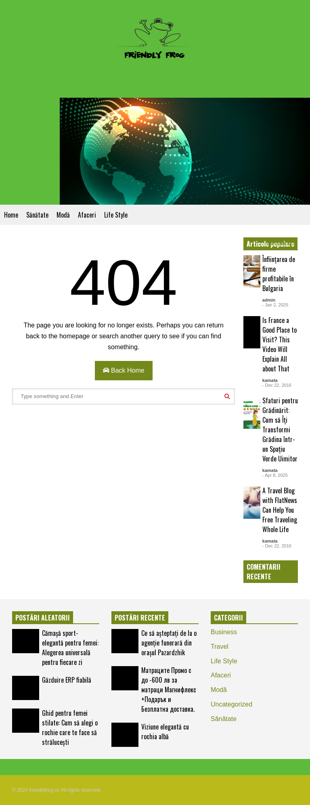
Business (224, 632)
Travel (219, 646)
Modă (63, 215)
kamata (270, 380)
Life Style (116, 215)
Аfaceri (87, 215)
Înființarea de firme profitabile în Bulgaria (278, 273)
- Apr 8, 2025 (275, 475)
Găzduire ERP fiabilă (66, 680)
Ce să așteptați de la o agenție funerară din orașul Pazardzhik (169, 642)
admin (268, 300)
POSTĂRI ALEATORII (42, 618)
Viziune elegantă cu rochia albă (165, 731)
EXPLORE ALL (282, 243)
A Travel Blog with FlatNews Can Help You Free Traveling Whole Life (279, 510)
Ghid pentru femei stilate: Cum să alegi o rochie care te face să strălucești (70, 727)
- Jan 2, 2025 (275, 304)
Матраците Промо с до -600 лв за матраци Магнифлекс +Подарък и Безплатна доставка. (168, 689)
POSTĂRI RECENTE (140, 618)
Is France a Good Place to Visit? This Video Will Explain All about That (279, 344)
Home (11, 215)
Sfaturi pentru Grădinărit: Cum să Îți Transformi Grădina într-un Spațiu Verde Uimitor (280, 429)
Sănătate (37, 215)
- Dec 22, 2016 (276, 385)
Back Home (124, 370)
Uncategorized (231, 704)
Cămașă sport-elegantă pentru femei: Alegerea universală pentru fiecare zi (70, 647)
